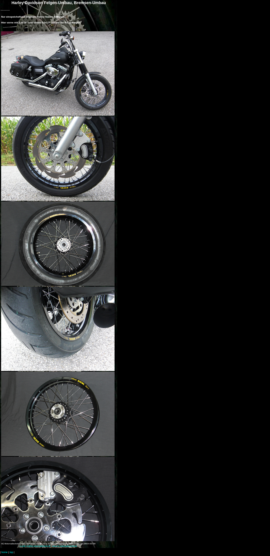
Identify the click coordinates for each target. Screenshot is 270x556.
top (11, 552)
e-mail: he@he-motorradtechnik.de (35, 546)
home (4, 552)
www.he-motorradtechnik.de (64, 546)
